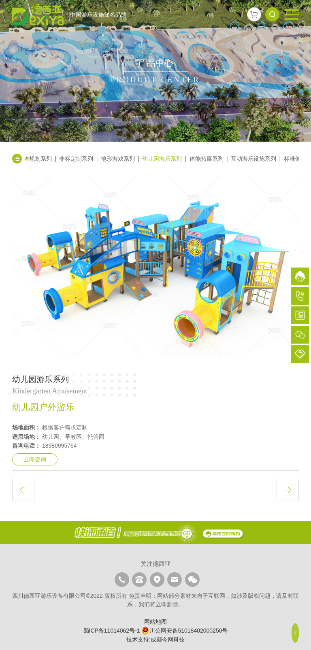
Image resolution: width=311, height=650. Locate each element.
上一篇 (23, 490)
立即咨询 (34, 459)
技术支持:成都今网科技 (155, 639)
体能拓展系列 (207, 158)
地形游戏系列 (118, 158)
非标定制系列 (76, 158)
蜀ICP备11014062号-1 (111, 630)
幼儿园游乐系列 (162, 158)
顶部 (295, 633)
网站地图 (155, 621)
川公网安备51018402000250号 (184, 631)
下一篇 (288, 490)
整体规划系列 (35, 158)
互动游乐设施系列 (253, 158)
